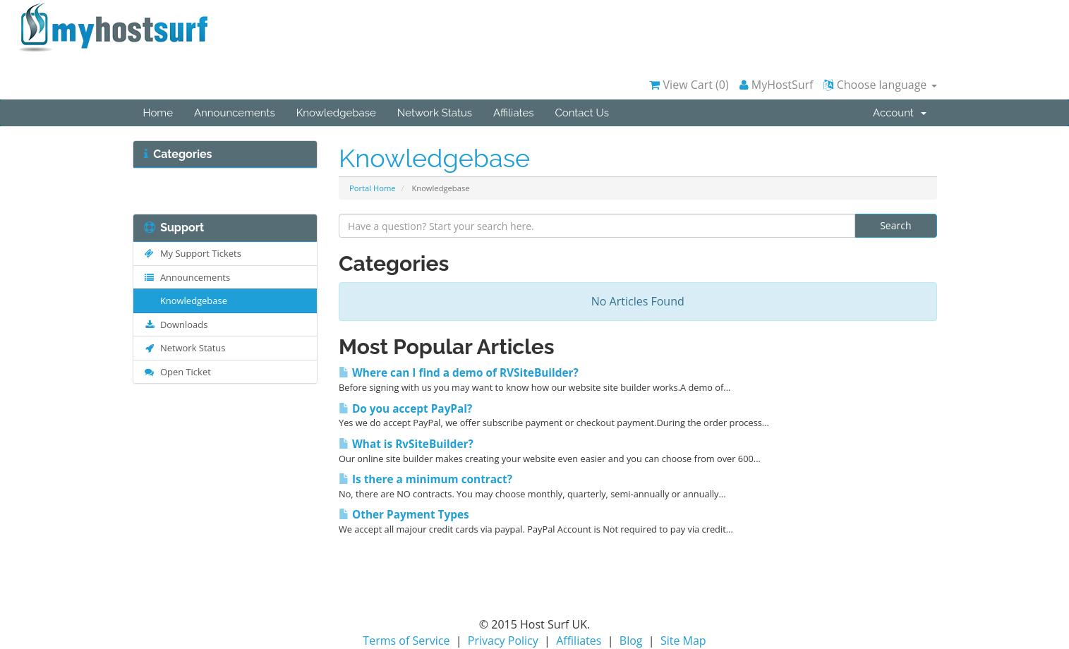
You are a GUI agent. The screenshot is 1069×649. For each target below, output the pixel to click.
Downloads (176, 324)
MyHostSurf (776, 84)
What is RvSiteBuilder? (406, 444)
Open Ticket (177, 371)
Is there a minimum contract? (425, 479)
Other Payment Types (404, 514)
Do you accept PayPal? (405, 408)
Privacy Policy (503, 640)
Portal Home (372, 188)
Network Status (434, 113)
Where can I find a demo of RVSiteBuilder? (459, 372)
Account (899, 113)
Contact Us (582, 113)
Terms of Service (406, 640)
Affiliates (513, 113)
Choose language (879, 84)
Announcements (234, 113)
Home (158, 113)
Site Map (683, 640)
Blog (631, 640)
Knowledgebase (336, 113)
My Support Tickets (192, 253)
